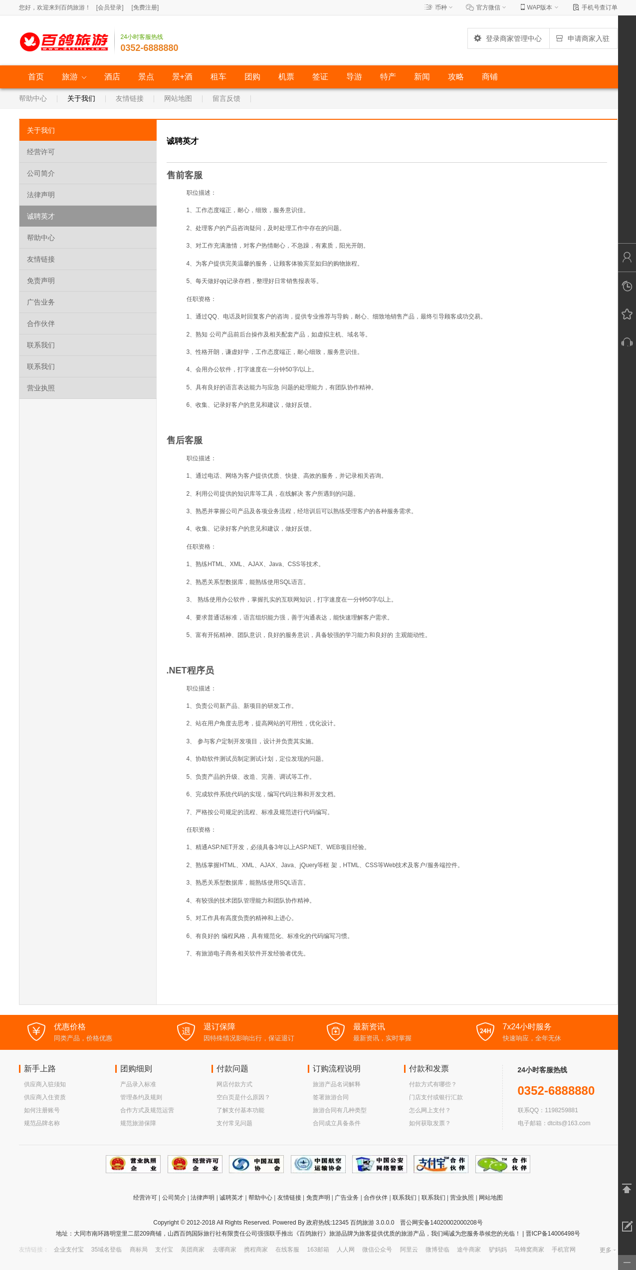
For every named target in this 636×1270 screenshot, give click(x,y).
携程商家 (256, 1249)
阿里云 (409, 1249)
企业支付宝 (69, 1249)
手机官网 (564, 1249)
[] (110, 7)
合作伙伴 (41, 323)
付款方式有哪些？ (433, 1084)
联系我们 (41, 345)
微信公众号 (377, 1249)
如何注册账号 (42, 1110)
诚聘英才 (41, 216)
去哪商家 (224, 1249)
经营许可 (41, 152)
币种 (441, 7)
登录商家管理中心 (507, 38)
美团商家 (193, 1249)
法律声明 (41, 195)
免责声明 (41, 281)
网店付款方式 (234, 1084)
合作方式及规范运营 (147, 1110)
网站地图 (178, 98)
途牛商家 (469, 1249)
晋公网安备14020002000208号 (441, 1222)
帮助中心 (33, 98)
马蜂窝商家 (529, 1249)
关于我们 (81, 98)
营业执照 (41, 388)
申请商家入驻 (582, 38)
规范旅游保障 (138, 1123)
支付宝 (164, 1249)
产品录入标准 (138, 1084)
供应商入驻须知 (45, 1084)
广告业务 (41, 302)
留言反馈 (226, 98)
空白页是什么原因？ (243, 1097)
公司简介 (41, 173)
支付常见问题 (234, 1123)
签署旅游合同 (331, 1097)
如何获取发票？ (430, 1123)
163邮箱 (318, 1249)
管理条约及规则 (141, 1097)
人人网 (346, 1249)
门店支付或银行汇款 (436, 1097)
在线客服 (287, 1249)
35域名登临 (106, 1249)
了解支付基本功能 (240, 1110)
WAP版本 (540, 7)
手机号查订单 (600, 7)
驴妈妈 (498, 1249)
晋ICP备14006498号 (552, 1233)
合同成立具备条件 (337, 1123)
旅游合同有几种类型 (340, 1110)
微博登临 (437, 1249)
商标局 (139, 1249)
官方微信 (488, 7)
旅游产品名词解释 (337, 1084)
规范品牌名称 (42, 1123)
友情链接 (130, 98)
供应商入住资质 (45, 1097)
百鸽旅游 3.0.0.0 (372, 1222)
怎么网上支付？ (430, 1110)
